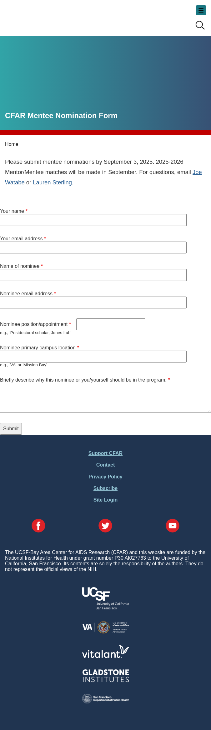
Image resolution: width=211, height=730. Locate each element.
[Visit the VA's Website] (105, 632)
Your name (12, 211)
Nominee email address (26, 293)
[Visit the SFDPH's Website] (105, 701)
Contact (105, 465)
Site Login (105, 499)
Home (11, 144)
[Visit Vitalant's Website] (105, 656)
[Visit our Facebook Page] (38, 526)
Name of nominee (19, 266)
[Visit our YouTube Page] (172, 526)
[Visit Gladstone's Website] (105, 680)
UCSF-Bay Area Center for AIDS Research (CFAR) (36, 15)
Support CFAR (105, 453)
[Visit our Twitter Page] (105, 526)
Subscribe (105, 488)
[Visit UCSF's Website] (105, 607)
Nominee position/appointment (34, 324)
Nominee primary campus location (38, 347)
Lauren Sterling (52, 182)
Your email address (21, 238)
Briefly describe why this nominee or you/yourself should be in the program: (83, 379)
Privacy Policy (105, 476)
